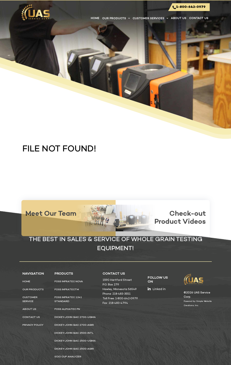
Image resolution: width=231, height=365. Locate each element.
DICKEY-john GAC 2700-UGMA (75, 317)
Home (95, 18)
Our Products (114, 18)
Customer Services (148, 18)
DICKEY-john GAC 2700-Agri (74, 325)
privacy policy (32, 325)
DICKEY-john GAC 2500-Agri (74, 349)
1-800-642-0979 (189, 7)
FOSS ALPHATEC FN (67, 309)
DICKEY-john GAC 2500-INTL (73, 333)
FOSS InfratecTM (66, 289)
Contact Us (198, 18)
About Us (178, 18)
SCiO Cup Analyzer (67, 356)
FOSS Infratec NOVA (68, 281)
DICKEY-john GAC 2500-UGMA (75, 341)
